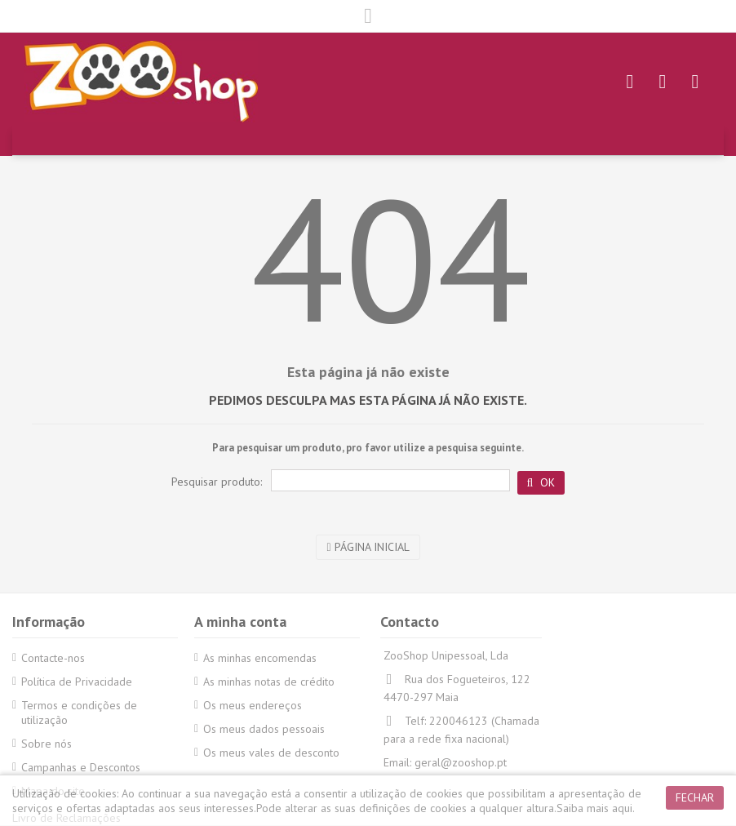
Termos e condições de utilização (79, 712)
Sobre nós (46, 743)
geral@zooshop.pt (461, 762)
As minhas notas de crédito (269, 681)
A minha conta (240, 621)
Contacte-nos (53, 658)
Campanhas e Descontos (80, 767)
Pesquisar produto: (216, 481)
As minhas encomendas (260, 658)
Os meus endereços (252, 705)
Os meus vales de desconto (271, 752)
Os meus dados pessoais (264, 729)
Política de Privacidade (76, 681)
